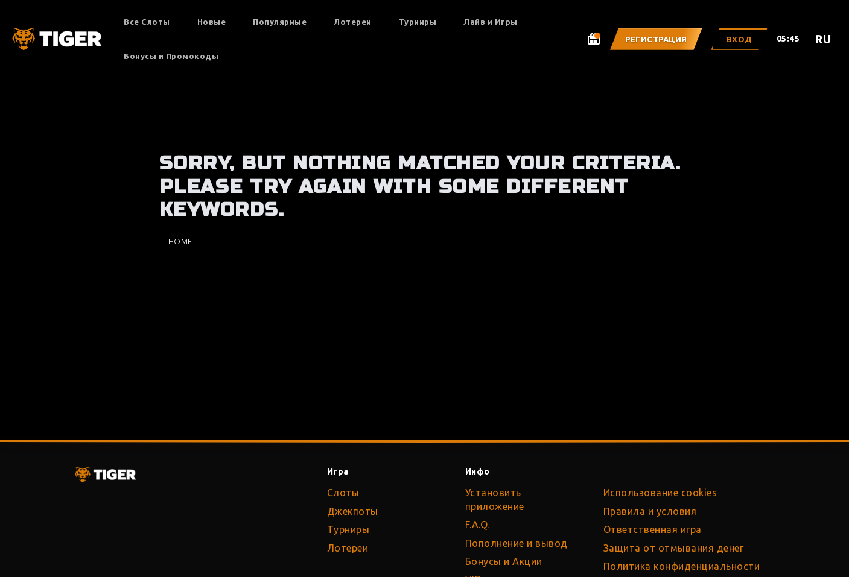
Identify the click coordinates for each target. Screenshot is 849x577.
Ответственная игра (652, 529)
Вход (739, 39)
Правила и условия (650, 511)
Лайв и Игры (490, 21)
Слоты (343, 492)
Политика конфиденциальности (681, 566)
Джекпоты (352, 511)
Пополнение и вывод (516, 543)
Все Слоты (147, 21)
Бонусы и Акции (503, 561)
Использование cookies (660, 492)
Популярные (280, 21)
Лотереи (353, 21)
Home (180, 241)
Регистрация (656, 39)
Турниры (418, 21)
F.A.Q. (477, 524)
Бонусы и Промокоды (171, 56)
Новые (211, 21)
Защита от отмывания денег (673, 548)
